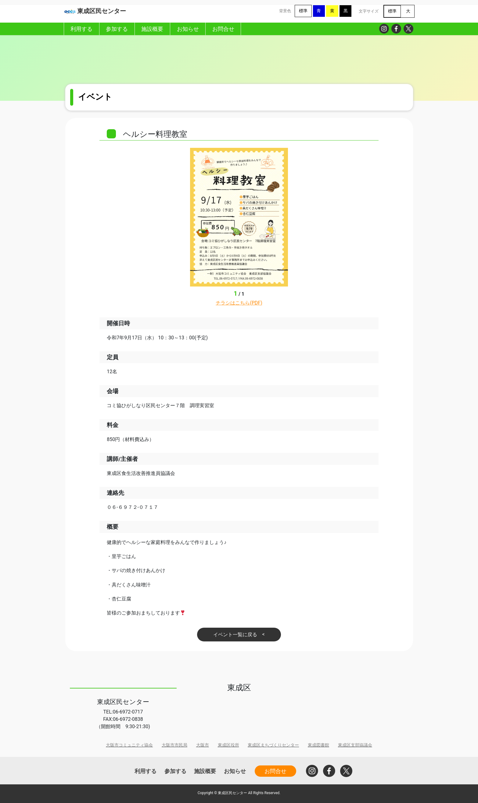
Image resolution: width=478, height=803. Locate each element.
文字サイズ (369, 11)
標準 (303, 10)
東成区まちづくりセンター (273, 745)
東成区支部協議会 (355, 745)
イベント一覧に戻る (235, 634)
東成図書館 (318, 745)
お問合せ (275, 771)
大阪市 (202, 745)
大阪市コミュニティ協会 (129, 745)
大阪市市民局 (174, 745)
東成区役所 (228, 745)
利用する (145, 771)
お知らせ (235, 771)
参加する (175, 771)
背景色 (285, 11)
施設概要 (205, 771)
